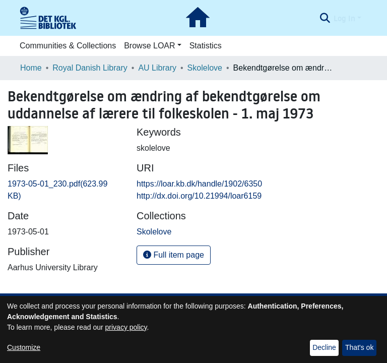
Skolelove (204, 68)
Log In (344, 18)
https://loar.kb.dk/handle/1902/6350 (199, 183)
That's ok (359, 347)
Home (31, 68)
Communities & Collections (68, 45)
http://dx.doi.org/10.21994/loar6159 (199, 196)
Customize (23, 347)
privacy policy (126, 327)
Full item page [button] (173, 255)
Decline (324, 347)
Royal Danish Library (89, 68)
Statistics (205, 45)
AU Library (157, 68)
